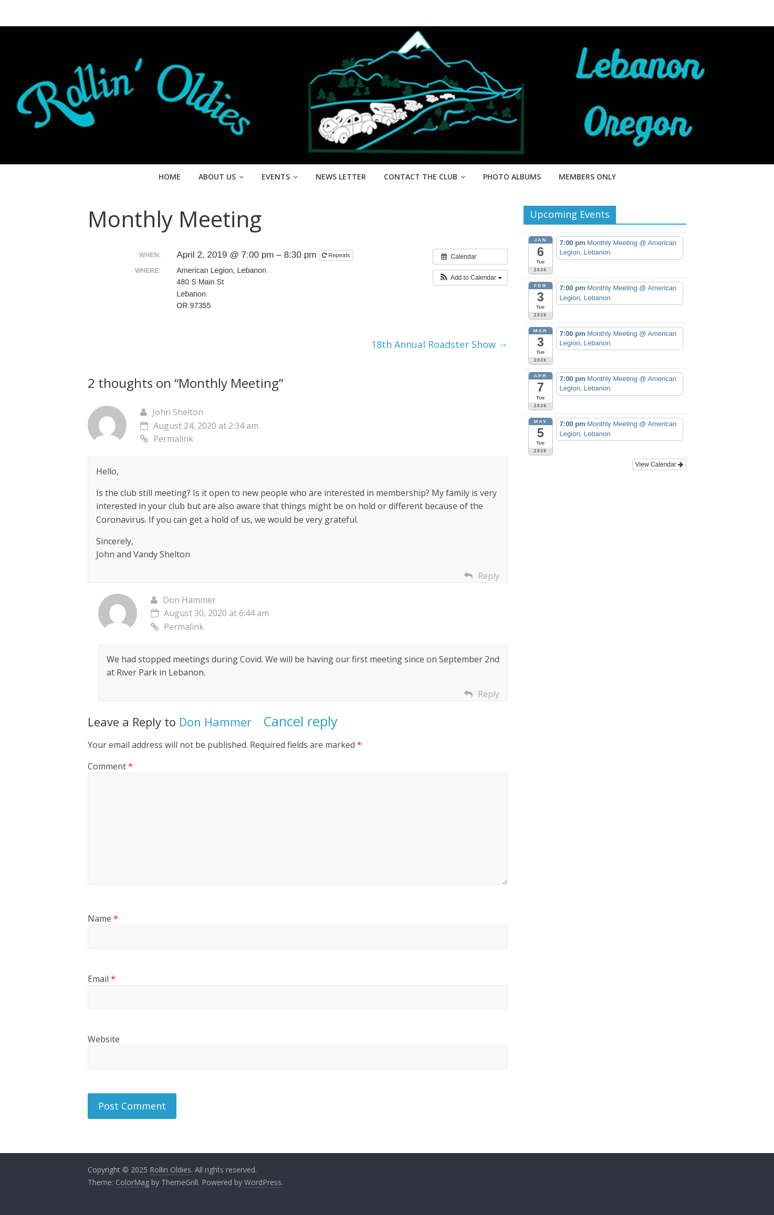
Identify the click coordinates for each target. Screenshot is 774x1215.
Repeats (336, 255)
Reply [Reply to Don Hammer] (488, 694)
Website (104, 1039)
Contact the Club (420, 177)
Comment (110, 766)
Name (103, 918)
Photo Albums (512, 177)
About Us (217, 177)
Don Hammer (215, 722)
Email (102, 979)
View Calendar (659, 464)
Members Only (587, 177)
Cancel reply (300, 721)
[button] (470, 277)
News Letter (341, 177)
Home (170, 177)
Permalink (166, 439)
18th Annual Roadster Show (439, 344)
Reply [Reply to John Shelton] (488, 576)
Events (276, 177)
